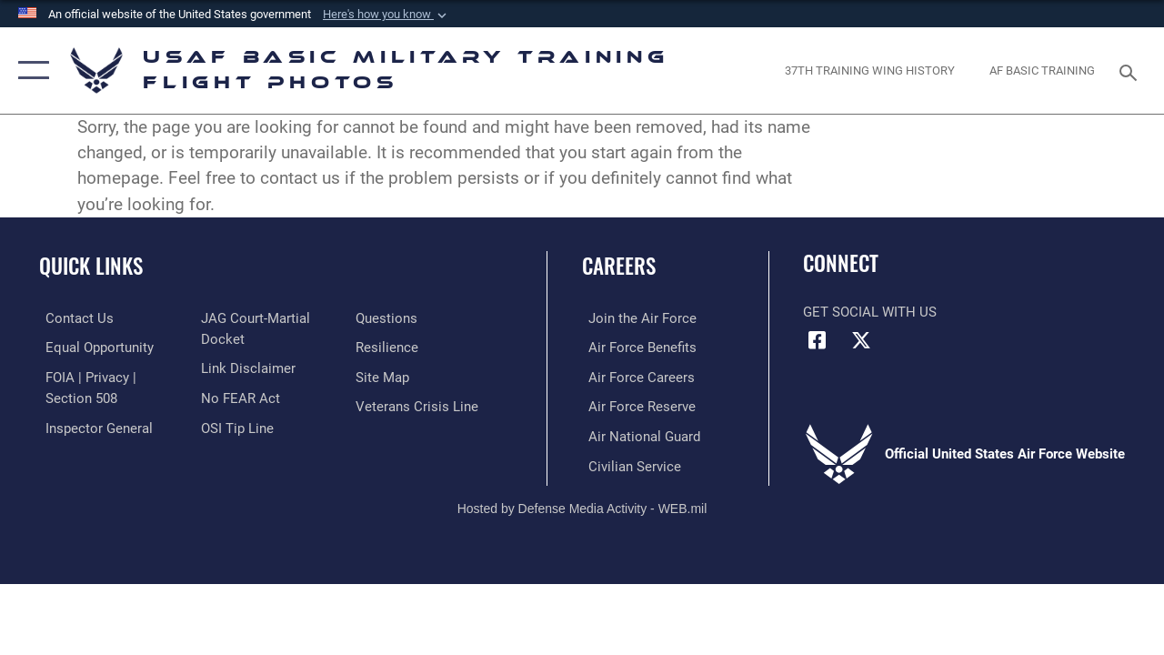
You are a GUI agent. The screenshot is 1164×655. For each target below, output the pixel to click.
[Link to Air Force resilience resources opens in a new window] (388, 346)
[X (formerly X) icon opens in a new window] (861, 340)
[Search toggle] (1131, 70)
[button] (386, 14)
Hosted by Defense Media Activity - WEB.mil (582, 505)
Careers (619, 266)
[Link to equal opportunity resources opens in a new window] (93, 346)
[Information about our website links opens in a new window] (245, 367)
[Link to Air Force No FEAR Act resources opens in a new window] (237, 396)
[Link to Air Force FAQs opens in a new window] (388, 318)
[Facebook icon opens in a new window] (816, 340)
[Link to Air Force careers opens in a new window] (635, 376)
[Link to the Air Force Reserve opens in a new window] (635, 405)
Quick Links (91, 266)
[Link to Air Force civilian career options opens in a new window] (628, 463)
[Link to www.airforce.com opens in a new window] (636, 318)
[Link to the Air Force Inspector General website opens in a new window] (92, 426)
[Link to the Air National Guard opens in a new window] (638, 434)
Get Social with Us (870, 312)
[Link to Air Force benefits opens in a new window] (636, 346)
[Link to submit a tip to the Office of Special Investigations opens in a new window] (234, 426)
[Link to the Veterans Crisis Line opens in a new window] (418, 405)
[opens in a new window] (870, 71)
